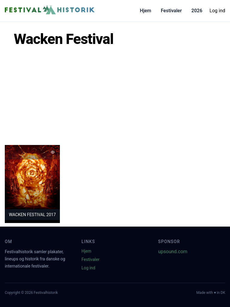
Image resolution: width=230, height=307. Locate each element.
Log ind (217, 10)
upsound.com (172, 251)
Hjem (145, 10)
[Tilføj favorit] (53, 152)
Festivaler (171, 10)
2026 (196, 10)
